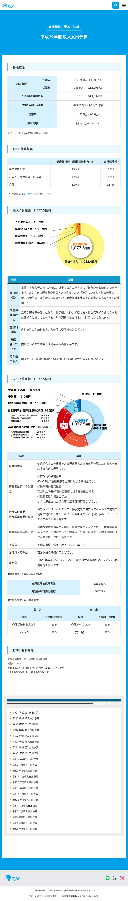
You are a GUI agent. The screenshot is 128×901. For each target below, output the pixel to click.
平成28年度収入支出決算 (25, 724)
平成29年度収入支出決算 (25, 735)
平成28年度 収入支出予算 (25, 718)
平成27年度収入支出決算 (25, 712)
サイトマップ (90, 890)
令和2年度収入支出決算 (24, 805)
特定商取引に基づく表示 (74, 890)
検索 (115, 5)
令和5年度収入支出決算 (24, 822)
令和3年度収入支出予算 (24, 770)
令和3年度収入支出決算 (24, 811)
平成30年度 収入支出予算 (25, 741)
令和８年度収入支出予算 (25, 799)
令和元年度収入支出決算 (25, 759)
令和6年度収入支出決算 (24, 828)
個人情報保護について (43, 890)
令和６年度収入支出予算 (25, 788)
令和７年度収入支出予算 (25, 793)
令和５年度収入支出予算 (25, 782)
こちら (31, 194)
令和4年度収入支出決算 (24, 817)
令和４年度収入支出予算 (25, 776)
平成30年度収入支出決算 (25, 747)
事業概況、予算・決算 (64, 27)
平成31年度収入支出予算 (25, 753)
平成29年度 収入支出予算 (25, 730)
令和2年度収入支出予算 (24, 764)
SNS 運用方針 (58, 890)
